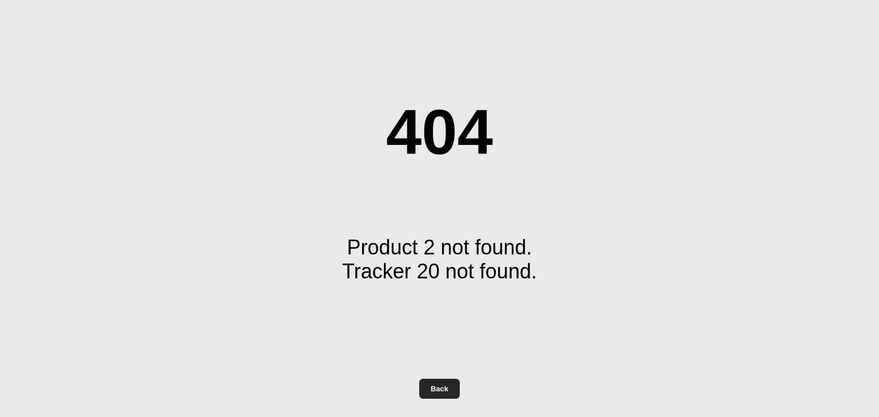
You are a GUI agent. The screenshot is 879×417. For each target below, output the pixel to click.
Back (439, 388)
